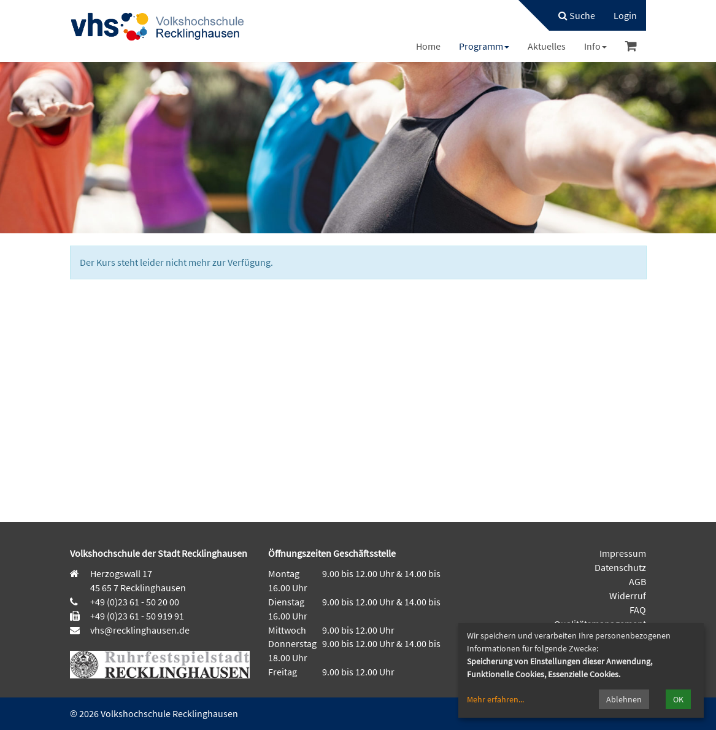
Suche (576, 15)
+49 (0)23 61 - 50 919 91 (137, 616)
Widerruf (627, 595)
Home (428, 46)
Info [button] (595, 46)
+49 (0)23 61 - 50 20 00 (134, 602)
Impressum (622, 553)
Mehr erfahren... (495, 699)
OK (678, 699)
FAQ (637, 610)
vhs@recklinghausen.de (139, 630)
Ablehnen (624, 699)
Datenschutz (620, 567)
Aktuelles (547, 46)
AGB (637, 581)
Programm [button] (484, 46)
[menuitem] (570, 15)
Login (625, 15)
